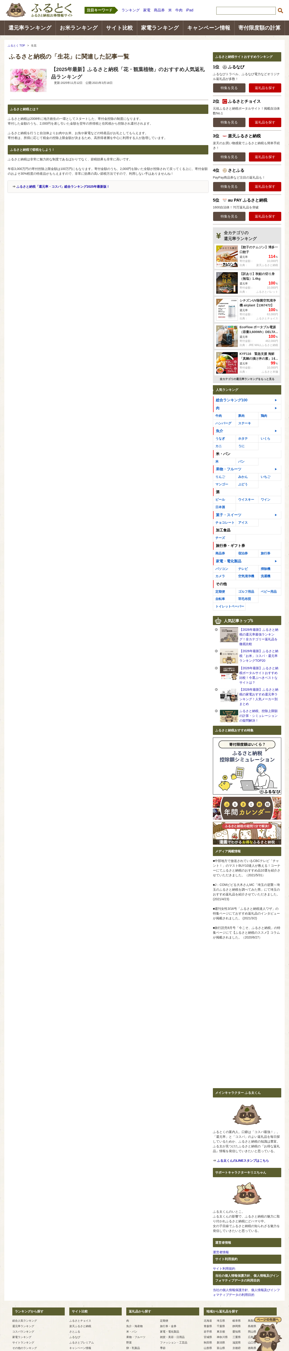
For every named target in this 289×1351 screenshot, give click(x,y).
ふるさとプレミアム (81, 1342)
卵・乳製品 (133, 1348)
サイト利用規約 (224, 1268)
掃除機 (265, 569)
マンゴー (221, 484)
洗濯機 (265, 576)
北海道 (208, 1320)
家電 (146, 10)
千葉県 (221, 1326)
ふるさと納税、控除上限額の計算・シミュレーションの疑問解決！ (258, 715)
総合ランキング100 (232, 400)
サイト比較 (119, 28)
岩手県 (208, 1331)
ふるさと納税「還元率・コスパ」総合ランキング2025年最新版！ (63, 186)
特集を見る (229, 88)
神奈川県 (222, 1337)
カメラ (220, 576)
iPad (189, 10)
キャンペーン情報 (208, 28)
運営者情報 (221, 1252)
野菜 (129, 1342)
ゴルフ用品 (246, 591)
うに (241, 446)
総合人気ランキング (24, 1320)
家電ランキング (160, 28)
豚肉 (241, 416)
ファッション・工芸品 (173, 1342)
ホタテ (243, 438)
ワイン (265, 499)
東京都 (221, 1331)
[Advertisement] (46, 227)
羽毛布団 (244, 599)
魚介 (219, 431)
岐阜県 (236, 1320)
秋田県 (208, 1342)
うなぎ (220, 438)
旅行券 (265, 553)
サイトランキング (23, 1342)
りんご (220, 477)
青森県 (208, 1326)
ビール (220, 499)
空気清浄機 (246, 576)
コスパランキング (23, 1331)
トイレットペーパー (229, 606)
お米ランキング (79, 28)
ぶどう (243, 484)
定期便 (220, 591)
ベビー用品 (269, 591)
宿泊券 (243, 553)
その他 (221, 584)
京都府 (236, 1348)
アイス (243, 522)
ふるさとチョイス (80, 1320)
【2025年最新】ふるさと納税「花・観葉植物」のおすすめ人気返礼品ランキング (128, 73)
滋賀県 (236, 1342)
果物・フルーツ (228, 469)
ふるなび (74, 1337)
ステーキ (244, 423)
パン (241, 461)
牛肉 (179, 10)
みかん (243, 477)
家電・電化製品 (228, 561)
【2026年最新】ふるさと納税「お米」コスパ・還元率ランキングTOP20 (258, 655)
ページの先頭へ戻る (267, 1334)
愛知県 (236, 1331)
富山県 (221, 1348)
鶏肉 (264, 416)
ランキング (130, 10)
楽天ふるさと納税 (80, 1326)
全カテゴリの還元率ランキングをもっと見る (247, 379)
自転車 (220, 599)
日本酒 (220, 507)
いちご (265, 477)
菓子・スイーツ (228, 515)
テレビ (243, 569)
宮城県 (208, 1337)
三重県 (236, 1337)
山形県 (208, 1348)
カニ (218, 446)
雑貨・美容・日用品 (172, 1337)
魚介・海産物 (134, 1326)
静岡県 (236, 1326)
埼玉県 (221, 1320)
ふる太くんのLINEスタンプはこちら (243, 1160)
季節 (162, 1348)
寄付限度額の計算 (259, 28)
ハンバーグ (223, 423)
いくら (265, 438)
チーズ (220, 538)
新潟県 (221, 1342)
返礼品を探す (265, 88)
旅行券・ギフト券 (230, 546)
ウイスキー (246, 499)
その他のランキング (24, 1348)
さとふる (74, 1331)
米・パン (223, 454)
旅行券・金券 (168, 1326)
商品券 (159, 10)
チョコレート (225, 522)
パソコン (221, 569)
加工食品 (223, 530)
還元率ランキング (30, 28)
